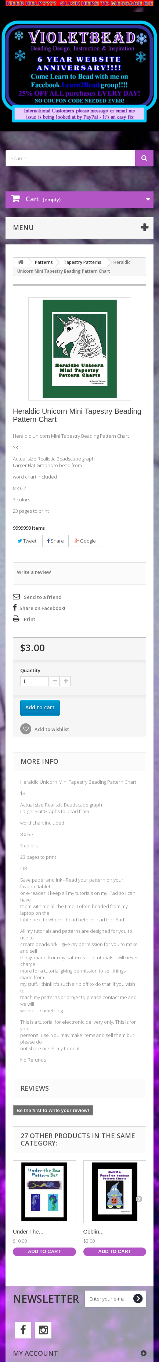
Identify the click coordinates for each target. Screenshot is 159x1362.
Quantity (30, 670)
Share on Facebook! (42, 608)
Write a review (34, 572)
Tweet (27, 540)
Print (29, 619)
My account (35, 1353)
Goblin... (93, 1231)
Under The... (28, 1231)
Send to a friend (43, 597)
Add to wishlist (51, 729)
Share (55, 540)
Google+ (86, 540)
